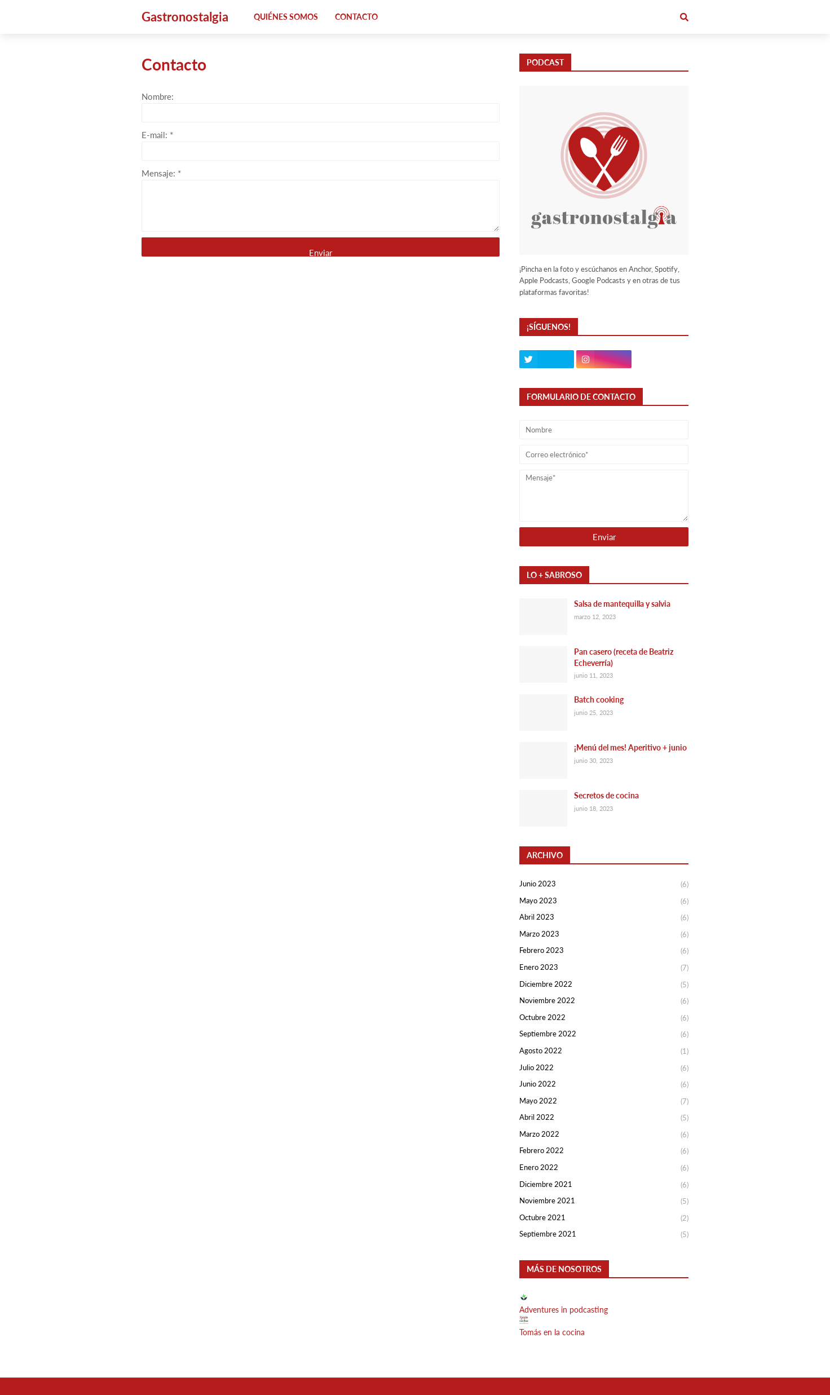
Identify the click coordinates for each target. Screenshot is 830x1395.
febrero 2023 (603, 951)
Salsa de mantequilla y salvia (622, 603)
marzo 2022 (603, 1135)
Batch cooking (599, 699)
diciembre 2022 (603, 985)
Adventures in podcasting (563, 1309)
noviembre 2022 (603, 1001)
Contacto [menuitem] (356, 16)
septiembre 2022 (603, 1034)
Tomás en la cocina (552, 1332)
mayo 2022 (603, 1101)
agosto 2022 (603, 1051)
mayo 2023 (603, 901)
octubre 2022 (603, 1018)
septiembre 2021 (603, 1234)
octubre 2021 (603, 1218)
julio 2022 (603, 1068)
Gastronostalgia (185, 16)
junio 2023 (603, 884)
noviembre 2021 (603, 1201)
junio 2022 (603, 1085)
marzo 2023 (603, 935)
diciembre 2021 (603, 1185)
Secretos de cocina (606, 795)
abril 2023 (603, 918)
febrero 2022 (603, 1151)
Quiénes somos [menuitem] (286, 16)
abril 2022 (603, 1118)
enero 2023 (603, 968)
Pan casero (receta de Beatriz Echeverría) (623, 657)
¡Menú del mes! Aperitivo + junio (630, 747)
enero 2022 (603, 1168)
